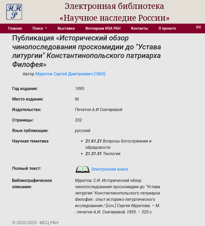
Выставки (66, 28)
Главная (15, 28)
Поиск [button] (38, 28)
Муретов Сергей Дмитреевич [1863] (70, 73)
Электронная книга (101, 169)
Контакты (139, 28)
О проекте (167, 28)
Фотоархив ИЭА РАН (103, 28)
